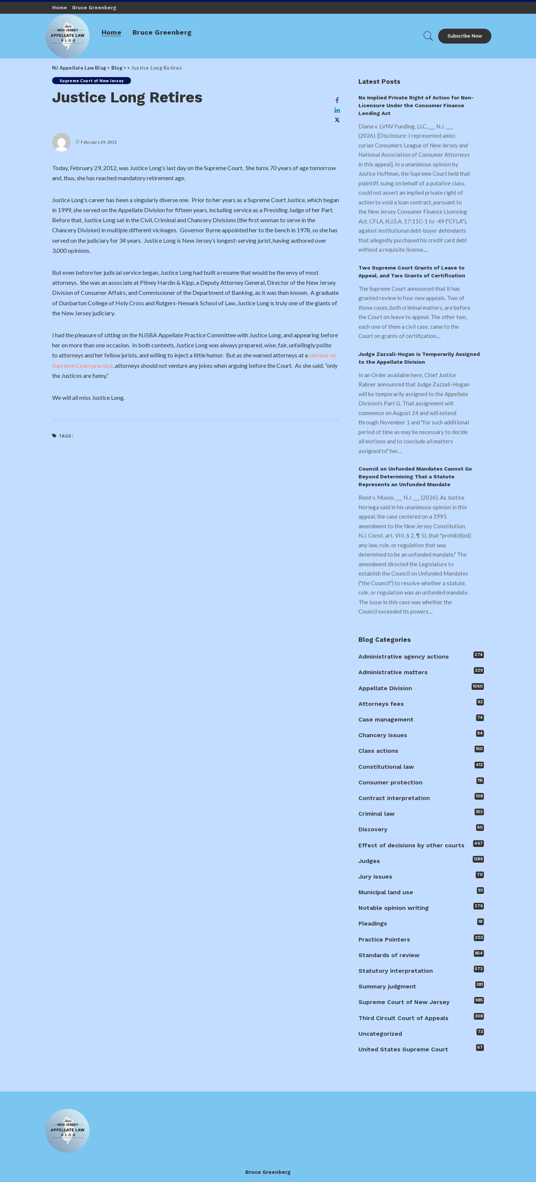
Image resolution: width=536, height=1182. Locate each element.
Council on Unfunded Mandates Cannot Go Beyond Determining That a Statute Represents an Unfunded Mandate (415, 476)
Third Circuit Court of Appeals (403, 1018)
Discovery (372, 829)
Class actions (378, 750)
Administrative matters (393, 672)
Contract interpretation (394, 798)
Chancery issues (382, 735)
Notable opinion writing (393, 907)
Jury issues (375, 876)
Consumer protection (390, 782)
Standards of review (388, 955)
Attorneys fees (381, 703)
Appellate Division (385, 688)
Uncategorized (380, 1033)
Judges (369, 860)
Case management (386, 719)
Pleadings (372, 923)
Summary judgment (387, 986)
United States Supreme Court (403, 1049)
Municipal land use (385, 892)
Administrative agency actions (403, 656)
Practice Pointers (384, 939)
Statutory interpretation (395, 970)
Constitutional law (386, 766)
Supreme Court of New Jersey (92, 80)
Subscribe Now (464, 36)
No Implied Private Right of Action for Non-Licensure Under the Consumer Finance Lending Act (416, 105)
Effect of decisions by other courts (411, 845)
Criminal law (376, 813)
